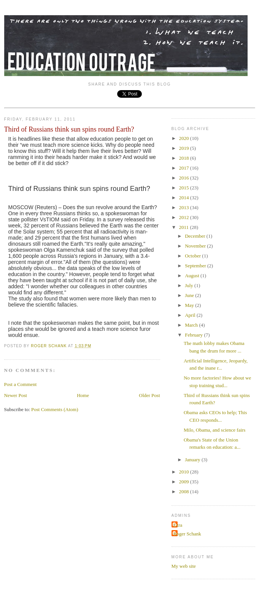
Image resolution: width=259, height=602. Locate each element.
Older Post (149, 395)
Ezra (178, 525)
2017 (184, 168)
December (196, 236)
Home (83, 395)
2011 (184, 227)
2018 (184, 158)
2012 (184, 217)
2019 (184, 148)
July (189, 285)
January (193, 459)
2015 (184, 188)
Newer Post (15, 395)
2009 (184, 481)
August (192, 275)
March (192, 325)
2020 (184, 138)
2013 (184, 207)
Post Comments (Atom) (54, 409)
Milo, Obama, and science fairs (214, 430)
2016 (184, 178)
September (196, 265)
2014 (184, 197)
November (196, 246)
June (190, 295)
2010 (184, 472)
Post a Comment (20, 384)
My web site (184, 566)
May (190, 305)
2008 (184, 491)
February (194, 335)
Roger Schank (187, 534)
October (193, 256)
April (191, 315)
